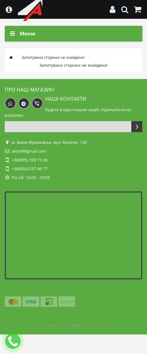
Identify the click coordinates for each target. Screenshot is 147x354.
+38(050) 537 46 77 (29, 168)
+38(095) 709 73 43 (29, 160)
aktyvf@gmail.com (29, 151)
